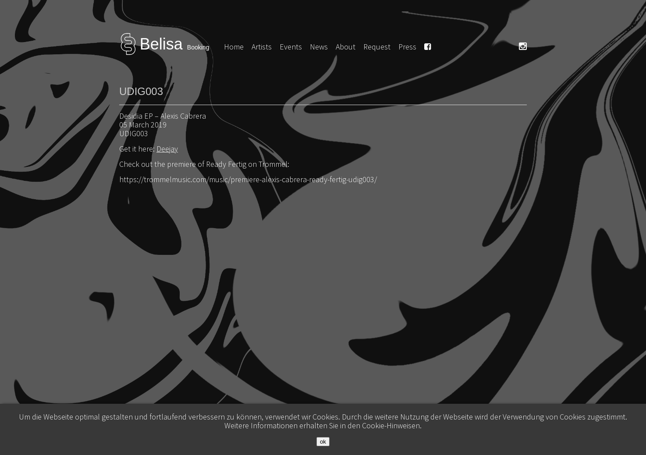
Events (291, 47)
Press (407, 47)
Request (376, 47)
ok (323, 441)
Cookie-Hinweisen (391, 425)
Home (234, 47)
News (319, 47)
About (345, 47)
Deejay (167, 149)
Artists (262, 47)
